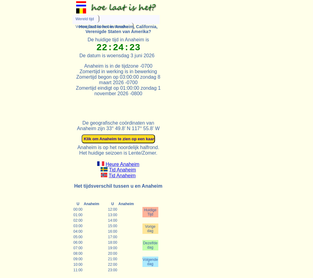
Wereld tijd (84, 19)
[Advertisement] (143, 105)
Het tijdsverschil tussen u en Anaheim (118, 186)
